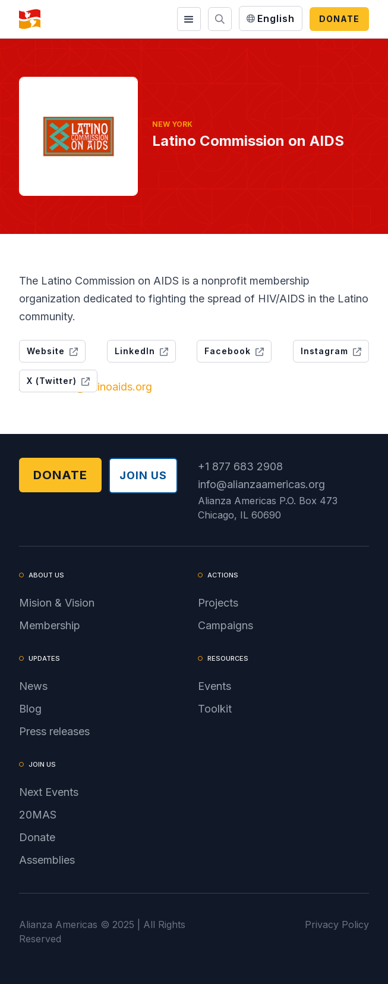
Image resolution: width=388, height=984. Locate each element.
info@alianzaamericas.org (261, 484)
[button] (189, 19)
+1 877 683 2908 (240, 466)
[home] (29, 19)
